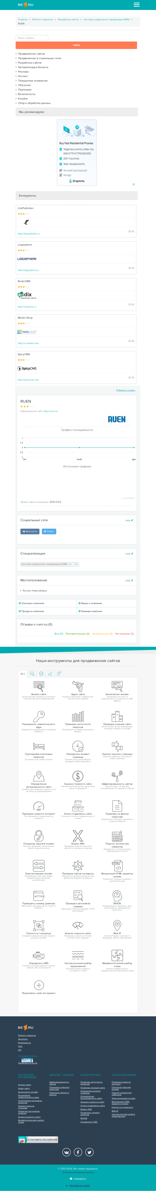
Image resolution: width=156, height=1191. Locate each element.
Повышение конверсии (32, 80)
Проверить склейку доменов (90, 1114)
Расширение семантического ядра (28, 1097)
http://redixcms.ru (27, 306)
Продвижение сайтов (30, 53)
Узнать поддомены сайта (92, 1106)
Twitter (49, 531)
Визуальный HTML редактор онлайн (121, 1103)
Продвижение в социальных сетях (39, 58)
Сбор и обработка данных (33, 103)
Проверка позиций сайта (92, 1088)
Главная (22, 19)
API (19, 1050)
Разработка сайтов (68, 19)
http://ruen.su (50, 411)
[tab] (32, 674)
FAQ (20, 1047)
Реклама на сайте (78, 1186)
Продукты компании (31, 611)
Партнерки (24, 89)
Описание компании (31, 603)
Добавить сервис (126, 390)
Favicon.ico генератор (122, 1107)
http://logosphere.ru (28, 270)
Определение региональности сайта (91, 1098)
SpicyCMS (24, 354)
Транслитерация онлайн (123, 1099)
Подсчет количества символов (122, 1094)
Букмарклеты (24, 1043)
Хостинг (22, 76)
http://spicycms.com (28, 379)
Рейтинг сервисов (42, 19)
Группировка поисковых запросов (30, 1102)
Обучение (23, 85)
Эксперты (23, 1039)
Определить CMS (88, 1122)
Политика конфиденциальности (78, 1172)
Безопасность (25, 94)
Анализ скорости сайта (29, 1117)
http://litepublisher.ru (29, 233)
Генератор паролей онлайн (121, 1089)
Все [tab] (23, 673)
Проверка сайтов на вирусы (59, 1094)
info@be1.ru (78, 1178)
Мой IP (115, 1111)
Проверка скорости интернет (121, 1083)
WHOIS (83, 1118)
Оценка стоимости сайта (92, 1102)
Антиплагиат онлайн (28, 1092)
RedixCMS (24, 281)
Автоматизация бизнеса (32, 67)
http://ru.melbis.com (28, 343)
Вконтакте (30, 531)
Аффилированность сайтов (59, 1083)
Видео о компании (90, 603)
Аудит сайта (24, 1089)
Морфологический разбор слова (31, 1121)
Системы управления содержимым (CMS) (107, 19)
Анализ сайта (24, 1085)
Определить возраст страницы (90, 1092)
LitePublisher (26, 208)
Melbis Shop (25, 317)
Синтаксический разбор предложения (123, 1115)
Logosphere (25, 244)
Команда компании (90, 611)
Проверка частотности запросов (91, 1083)
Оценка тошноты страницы (26, 1107)
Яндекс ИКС (86, 1109)
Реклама (22, 71)
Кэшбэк (22, 98)
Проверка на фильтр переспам (59, 1089)
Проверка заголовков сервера (29, 1112)
